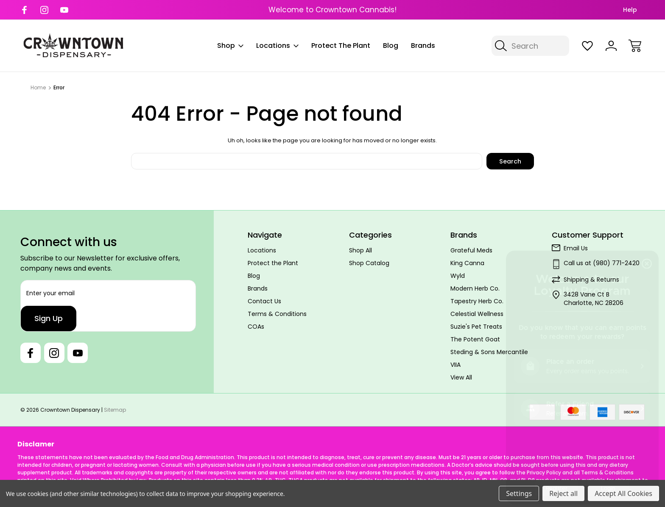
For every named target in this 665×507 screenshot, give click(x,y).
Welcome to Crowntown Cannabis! (332, 10)
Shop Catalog (369, 263)
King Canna (467, 263)
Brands (423, 45)
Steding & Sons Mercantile (489, 352)
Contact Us (264, 301)
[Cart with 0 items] (635, 45)
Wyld (457, 276)
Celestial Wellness (476, 314)
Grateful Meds (471, 250)
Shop (230, 45)
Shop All (360, 250)
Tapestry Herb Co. (476, 301)
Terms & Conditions (277, 314)
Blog (390, 45)
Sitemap (115, 409)
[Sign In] (611, 45)
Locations (277, 45)
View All (461, 377)
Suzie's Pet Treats (476, 326)
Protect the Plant (340, 45)
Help (630, 10)
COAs (256, 326)
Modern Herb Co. (475, 288)
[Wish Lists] (587, 45)
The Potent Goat (475, 339)
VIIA (455, 364)
